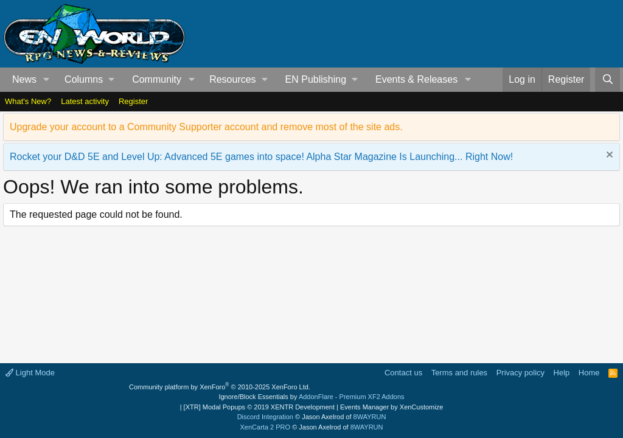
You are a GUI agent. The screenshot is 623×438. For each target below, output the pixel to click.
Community (156, 79)
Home (589, 372)
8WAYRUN (369, 416)
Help (562, 372)
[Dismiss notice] (608, 156)
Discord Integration (265, 416)
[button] (46, 80)
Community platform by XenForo (219, 387)
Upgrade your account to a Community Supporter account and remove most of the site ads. (206, 127)
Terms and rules (459, 372)
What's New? (28, 101)
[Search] (607, 80)
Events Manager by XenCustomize (391, 407)
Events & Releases (416, 79)
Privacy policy (520, 372)
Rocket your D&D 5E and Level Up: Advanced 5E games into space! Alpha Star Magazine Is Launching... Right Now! (261, 156)
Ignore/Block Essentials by (311, 396)
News (24, 79)
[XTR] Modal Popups (259, 407)
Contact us (403, 372)
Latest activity (85, 101)
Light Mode (30, 372)
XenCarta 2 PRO (265, 427)
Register (133, 101)
